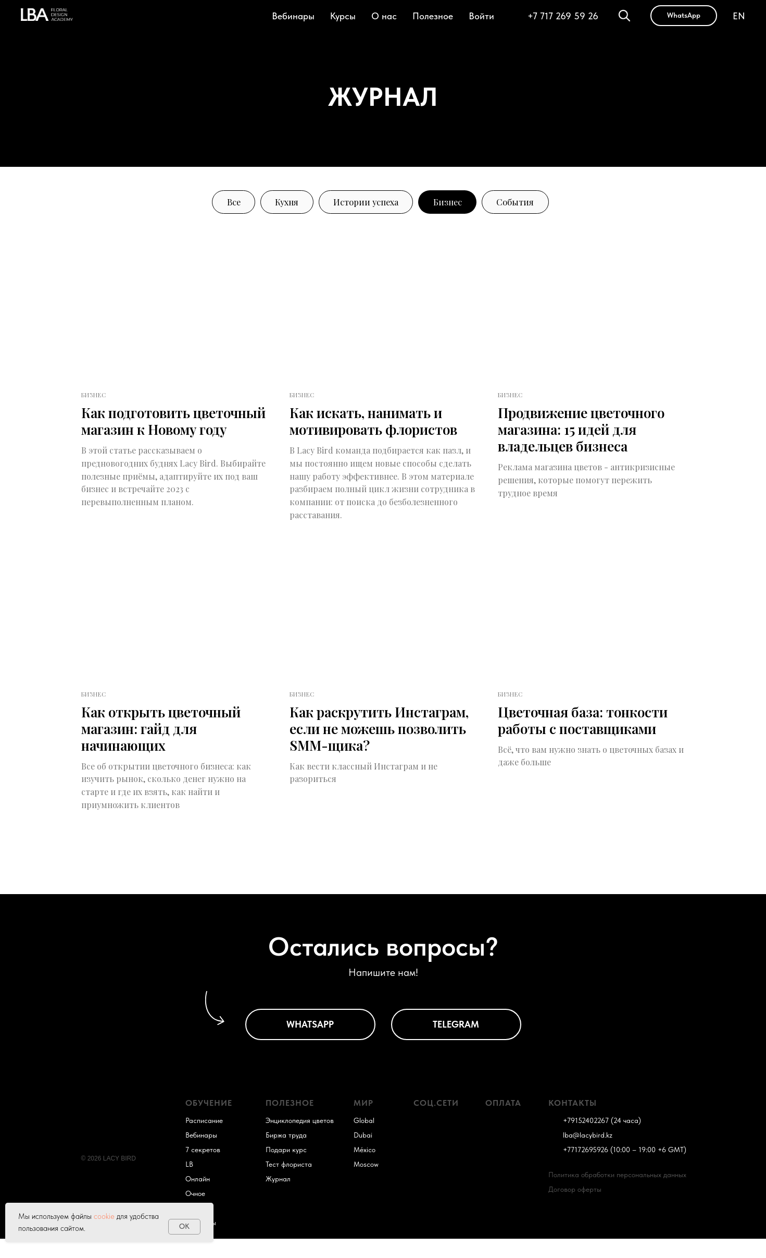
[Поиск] (624, 15)
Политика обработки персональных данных (617, 1194)
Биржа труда (286, 1154)
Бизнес (453, 203)
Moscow (366, 1183)
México (364, 1169)
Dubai (363, 1154)
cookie (104, 1216)
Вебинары (293, 15)
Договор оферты (574, 1208)
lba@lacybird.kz (587, 1154)
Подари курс (286, 1169)
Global (364, 1139)
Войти (481, 15)
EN (739, 15)
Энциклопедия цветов (300, 1139)
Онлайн (197, 1198)
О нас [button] (384, 15)
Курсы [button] (343, 15)
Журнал (278, 1198)
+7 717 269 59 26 (563, 15)
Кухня (279, 203)
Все (222, 203)
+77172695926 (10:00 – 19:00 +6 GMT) (624, 1169)
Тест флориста (289, 1183)
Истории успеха (365, 203)
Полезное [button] (432, 15)
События (526, 203)
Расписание (204, 1139)
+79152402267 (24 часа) (602, 1139)
